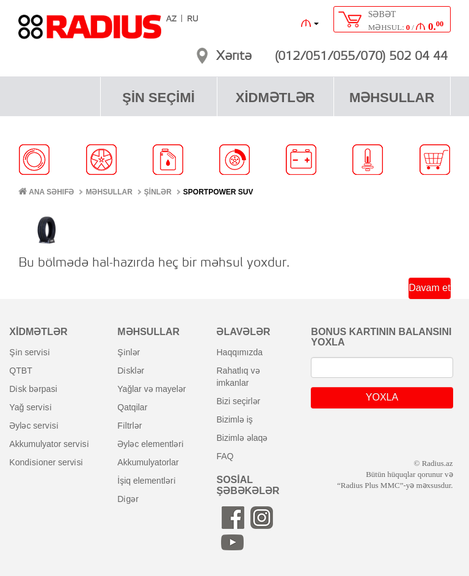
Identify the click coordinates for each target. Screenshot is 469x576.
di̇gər (128, 499)
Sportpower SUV (218, 192)
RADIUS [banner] (89, 32)
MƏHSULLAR (391, 97)
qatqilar (132, 407)
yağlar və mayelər (151, 389)
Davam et (429, 287)
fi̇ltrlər (129, 425)
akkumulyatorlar (147, 462)
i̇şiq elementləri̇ (146, 481)
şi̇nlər (128, 352)
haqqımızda (239, 352)
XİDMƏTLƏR (275, 97)
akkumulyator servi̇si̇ (49, 444)
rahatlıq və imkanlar (238, 377)
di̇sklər (130, 370)
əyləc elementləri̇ (150, 444)
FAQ (224, 456)
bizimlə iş (234, 419)
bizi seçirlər (238, 401)
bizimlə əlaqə (241, 438)
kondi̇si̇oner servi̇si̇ (46, 462)
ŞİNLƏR (158, 192)
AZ (171, 19)
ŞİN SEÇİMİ (158, 97)
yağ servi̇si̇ (30, 407)
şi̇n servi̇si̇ (29, 352)
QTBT (20, 370)
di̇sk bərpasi (33, 389)
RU (192, 19)
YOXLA (382, 397)
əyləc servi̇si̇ (33, 425)
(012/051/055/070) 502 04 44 (361, 57)
